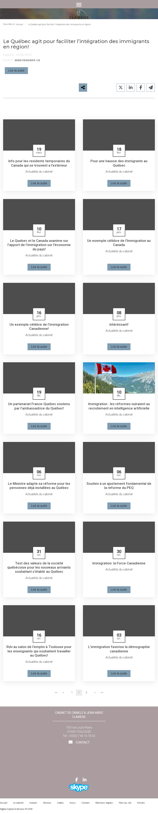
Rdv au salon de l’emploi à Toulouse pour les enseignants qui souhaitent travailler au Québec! (39, 652)
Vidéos (60, 804)
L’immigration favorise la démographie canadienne (119, 650)
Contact (82, 744)
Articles (141, 804)
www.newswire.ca (27, 60)
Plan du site (125, 804)
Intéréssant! (119, 325)
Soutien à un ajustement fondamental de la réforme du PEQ (119, 486)
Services (47, 804)
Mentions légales (104, 804)
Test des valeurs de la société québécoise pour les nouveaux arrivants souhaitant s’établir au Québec (39, 568)
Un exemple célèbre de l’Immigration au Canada (119, 243)
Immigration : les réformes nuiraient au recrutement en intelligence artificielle (119, 406)
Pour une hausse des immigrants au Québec (119, 163)
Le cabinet (18, 804)
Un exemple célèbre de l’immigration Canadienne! (39, 327)
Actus (73, 804)
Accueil (19, 24)
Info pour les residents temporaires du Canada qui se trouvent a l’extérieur (39, 163)
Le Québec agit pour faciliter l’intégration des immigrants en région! (59, 24)
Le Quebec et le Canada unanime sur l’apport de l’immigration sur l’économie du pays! (39, 245)
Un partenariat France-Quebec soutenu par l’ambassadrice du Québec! (39, 406)
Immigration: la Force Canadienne (119, 564)
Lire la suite (16, 70)
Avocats (33, 804)
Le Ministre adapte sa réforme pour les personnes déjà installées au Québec (39, 486)
